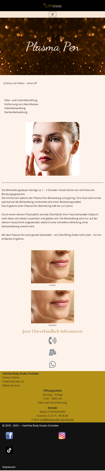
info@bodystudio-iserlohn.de (57, 420)
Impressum (9, 467)
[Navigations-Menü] (52, 14)
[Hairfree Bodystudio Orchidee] (52, 5)
